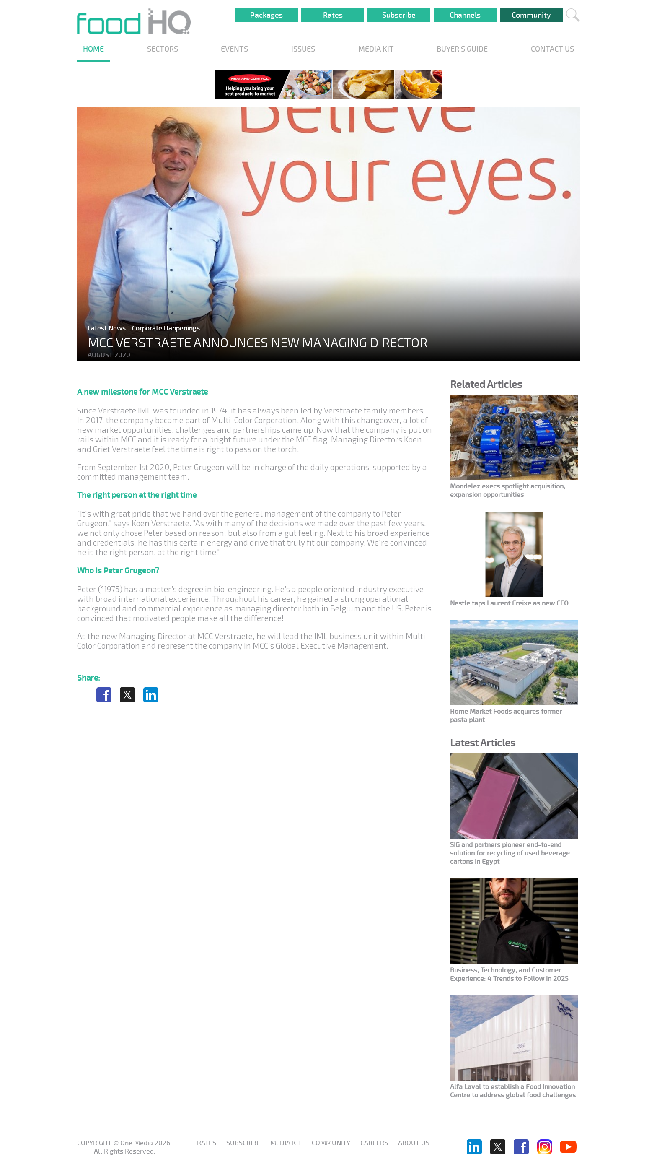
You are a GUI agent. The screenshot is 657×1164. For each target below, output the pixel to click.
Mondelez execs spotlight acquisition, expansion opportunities (507, 490)
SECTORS (162, 49)
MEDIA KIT (376, 49)
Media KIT (286, 1143)
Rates (333, 15)
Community (531, 15)
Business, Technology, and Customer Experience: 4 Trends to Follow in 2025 (509, 974)
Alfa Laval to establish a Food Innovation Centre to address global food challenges (513, 1091)
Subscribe (399, 15)
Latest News (107, 328)
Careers (374, 1143)
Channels (465, 15)
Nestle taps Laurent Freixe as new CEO (509, 603)
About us (413, 1143)
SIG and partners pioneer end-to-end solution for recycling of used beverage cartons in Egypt (510, 853)
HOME (93, 49)
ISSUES (303, 49)
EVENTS (234, 49)
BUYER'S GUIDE (462, 49)
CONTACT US (552, 49)
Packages (266, 15)
